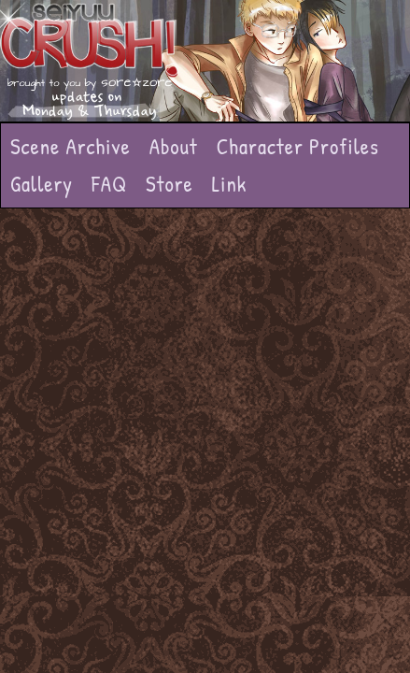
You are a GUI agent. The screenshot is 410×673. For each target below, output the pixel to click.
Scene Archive (70, 146)
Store (169, 183)
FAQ (109, 183)
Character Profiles (298, 146)
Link (229, 183)
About (173, 146)
